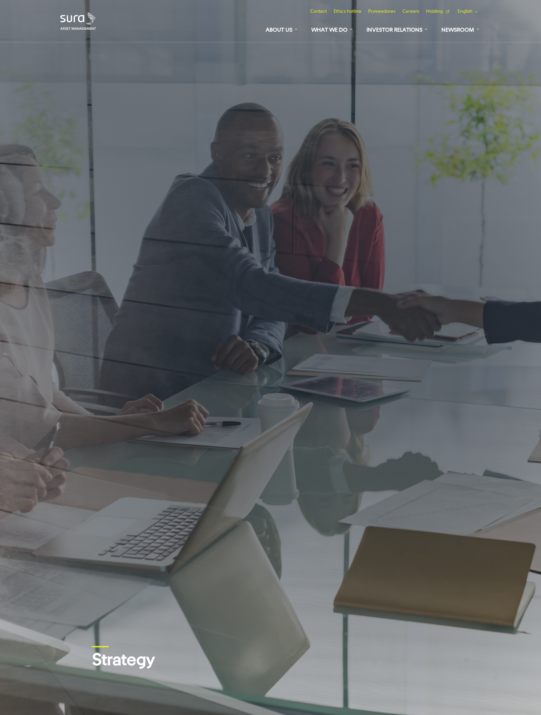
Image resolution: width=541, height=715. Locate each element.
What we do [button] (329, 30)
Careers (410, 11)
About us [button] (279, 30)
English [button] (465, 11)
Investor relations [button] (394, 30)
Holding (434, 11)
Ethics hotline (347, 11)
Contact (318, 11)
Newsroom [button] (457, 30)
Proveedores (381, 11)
